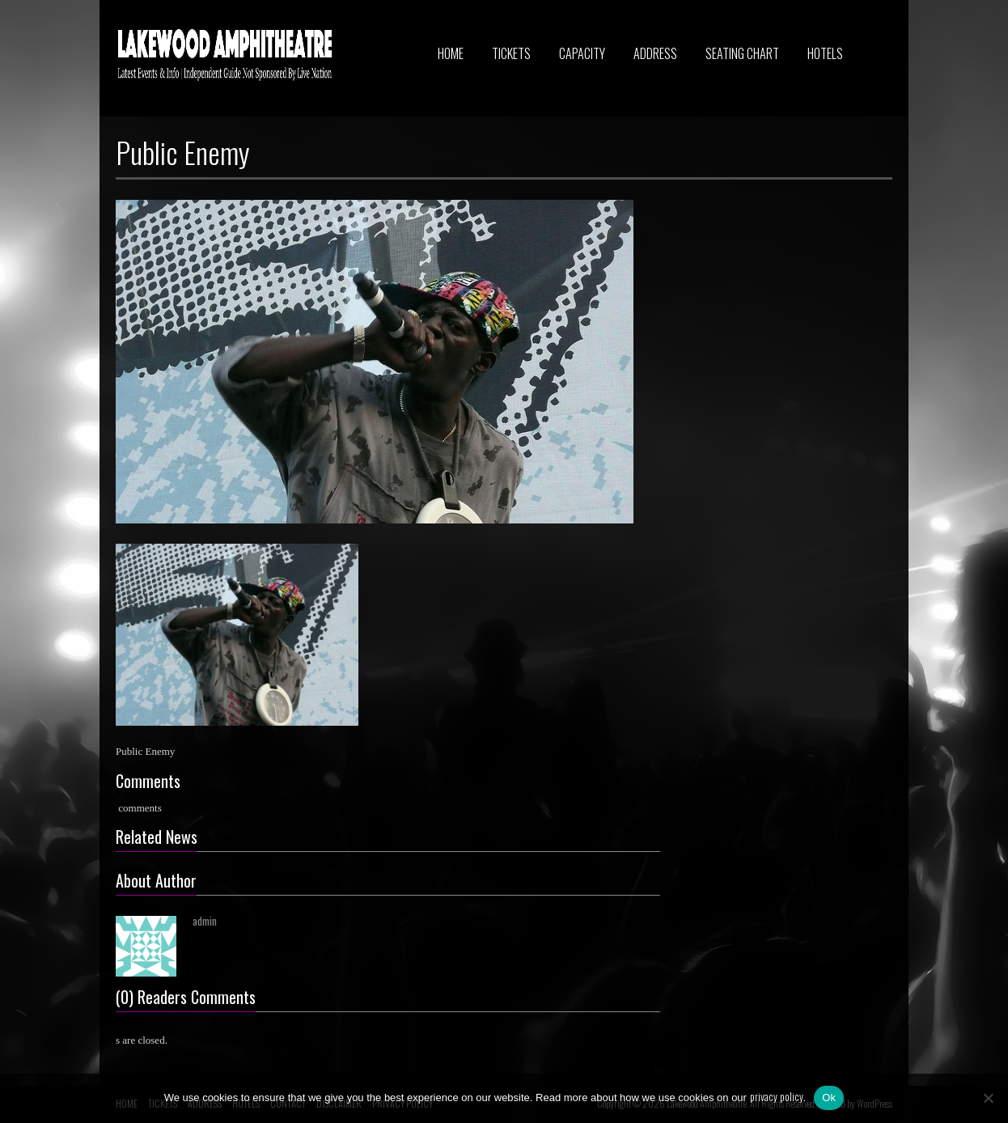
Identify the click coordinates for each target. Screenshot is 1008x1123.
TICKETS (511, 53)
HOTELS (825, 53)
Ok (829, 1097)
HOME (451, 53)
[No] (988, 1098)
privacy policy (776, 1096)
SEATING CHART (742, 53)
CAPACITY (582, 53)
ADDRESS (655, 53)
